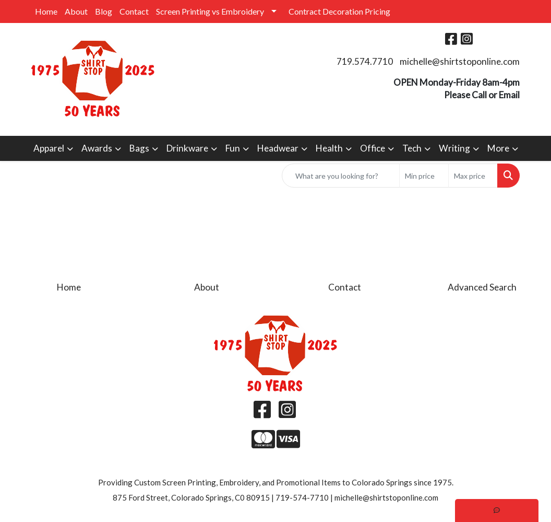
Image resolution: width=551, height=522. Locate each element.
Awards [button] (96, 148)
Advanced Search (482, 287)
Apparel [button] (48, 148)
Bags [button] (139, 148)
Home (46, 11)
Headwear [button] (277, 148)
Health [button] (329, 148)
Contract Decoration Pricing (339, 11)
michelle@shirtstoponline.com (460, 61)
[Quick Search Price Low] (424, 176)
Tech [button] (412, 148)
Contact (134, 11)
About (76, 11)
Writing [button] (454, 148)
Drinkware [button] (187, 148)
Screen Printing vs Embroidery (210, 11)
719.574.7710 (365, 61)
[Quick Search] (341, 176)
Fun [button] (232, 148)
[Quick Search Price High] (473, 176)
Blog (103, 11)
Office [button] (372, 148)
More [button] (498, 148)
